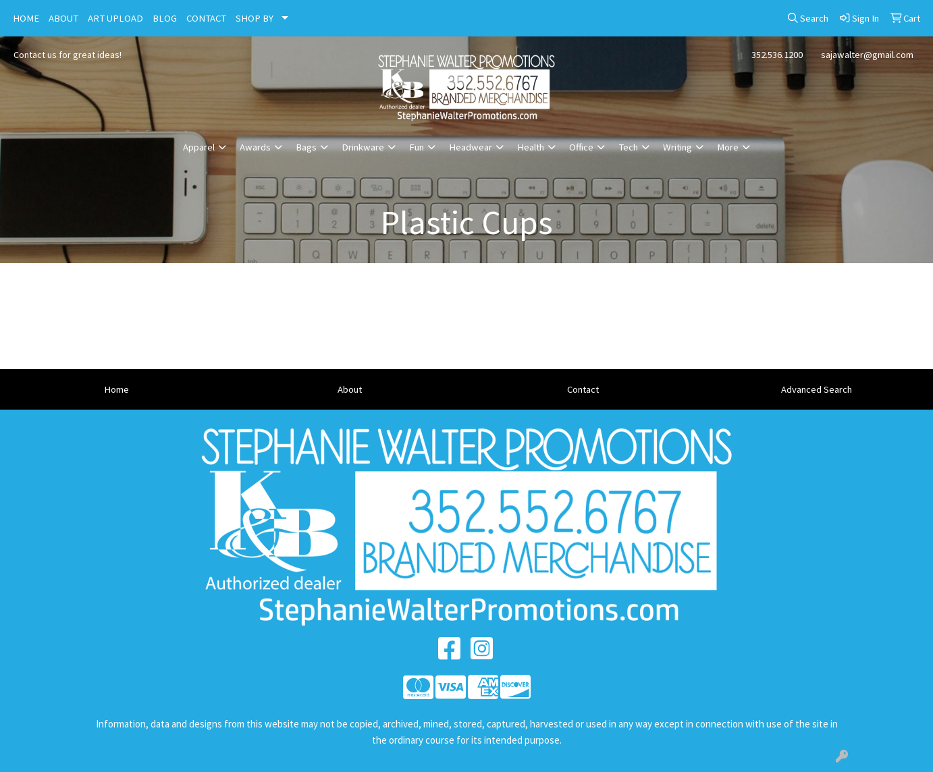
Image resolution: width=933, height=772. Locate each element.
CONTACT (206, 18)
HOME (26, 18)
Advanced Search (816, 389)
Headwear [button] (470, 147)
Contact (583, 389)
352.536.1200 (777, 55)
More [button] (728, 147)
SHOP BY (254, 18)
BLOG (165, 18)
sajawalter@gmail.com (867, 55)
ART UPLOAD (115, 18)
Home (116, 389)
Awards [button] (255, 147)
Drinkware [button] (363, 147)
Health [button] (530, 147)
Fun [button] (416, 147)
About (350, 389)
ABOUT (63, 18)
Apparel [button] (199, 147)
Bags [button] (306, 147)
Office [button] (581, 147)
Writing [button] (677, 147)
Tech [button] (628, 147)
